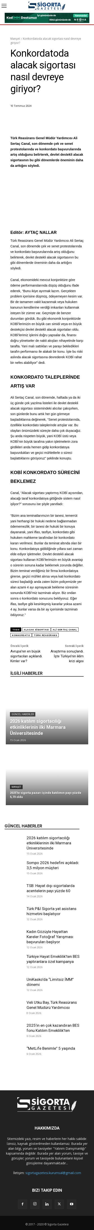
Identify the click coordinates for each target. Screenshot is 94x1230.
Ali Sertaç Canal (65, 629)
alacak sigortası (36, 629)
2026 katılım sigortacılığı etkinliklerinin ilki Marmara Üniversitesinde (49, 843)
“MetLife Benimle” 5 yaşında (51, 1048)
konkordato (21, 635)
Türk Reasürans (45, 635)
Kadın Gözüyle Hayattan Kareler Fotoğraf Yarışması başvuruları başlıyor (50, 936)
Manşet (15, 39)
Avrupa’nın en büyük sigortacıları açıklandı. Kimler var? (26, 656)
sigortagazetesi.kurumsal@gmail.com (53, 1173)
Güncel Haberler (23, 714)
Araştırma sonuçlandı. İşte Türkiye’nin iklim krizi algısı (67, 656)
